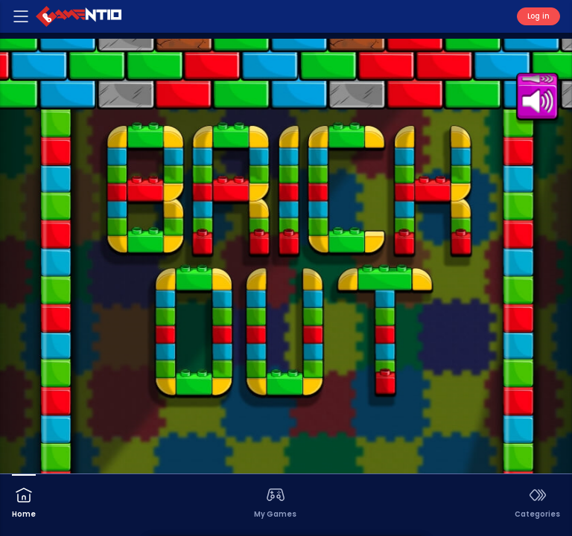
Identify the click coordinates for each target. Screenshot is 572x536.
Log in (538, 16)
